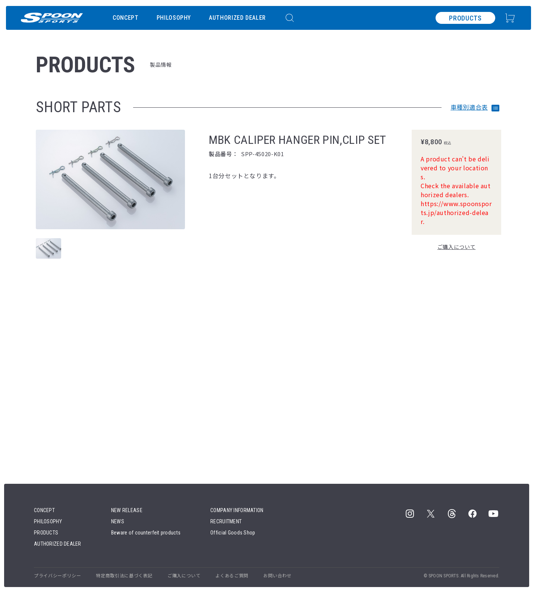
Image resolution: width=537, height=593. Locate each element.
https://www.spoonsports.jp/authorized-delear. (456, 212)
